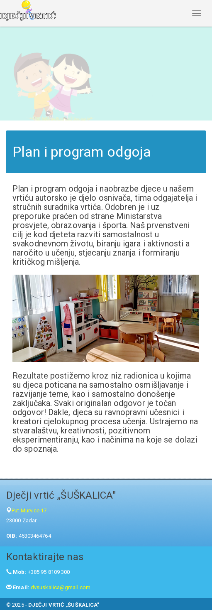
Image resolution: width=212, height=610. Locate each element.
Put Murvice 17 (29, 510)
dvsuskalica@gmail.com (60, 587)
